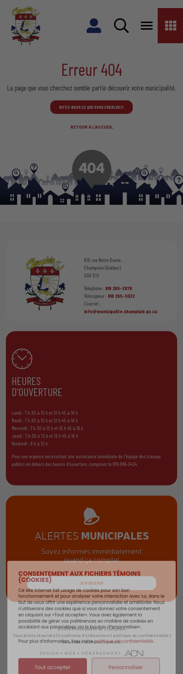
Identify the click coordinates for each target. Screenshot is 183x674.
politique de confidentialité (124, 654)
